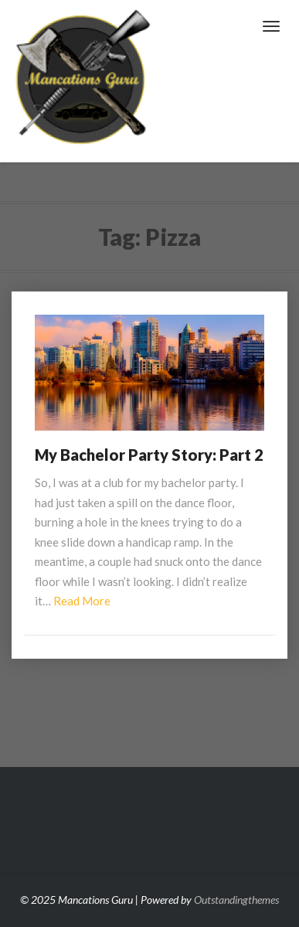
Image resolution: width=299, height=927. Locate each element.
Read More (81, 601)
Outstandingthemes (236, 899)
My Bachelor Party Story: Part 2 (149, 454)
